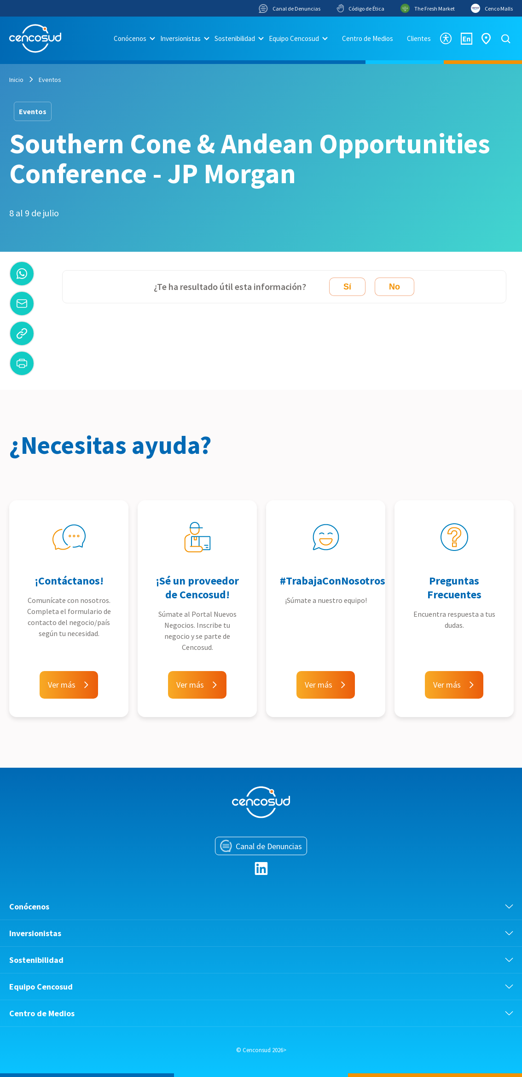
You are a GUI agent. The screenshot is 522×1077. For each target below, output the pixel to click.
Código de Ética (360, 8)
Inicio (16, 79)
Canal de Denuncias (289, 8)
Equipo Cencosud (294, 38)
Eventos (50, 79)
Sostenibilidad (235, 38)
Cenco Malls (492, 8)
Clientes (419, 38)
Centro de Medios (367, 38)
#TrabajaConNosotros (332, 580)
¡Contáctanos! (69, 580)
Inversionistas (180, 38)
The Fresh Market (427, 8)
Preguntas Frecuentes (454, 587)
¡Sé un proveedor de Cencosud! (197, 587)
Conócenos (130, 38)
